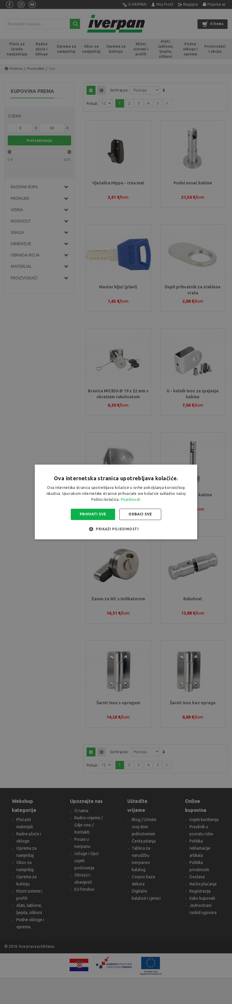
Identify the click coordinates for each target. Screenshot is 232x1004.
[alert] (116, 502)
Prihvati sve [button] (93, 514)
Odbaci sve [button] (140, 514)
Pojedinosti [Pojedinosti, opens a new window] (130, 499)
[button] (116, 529)
